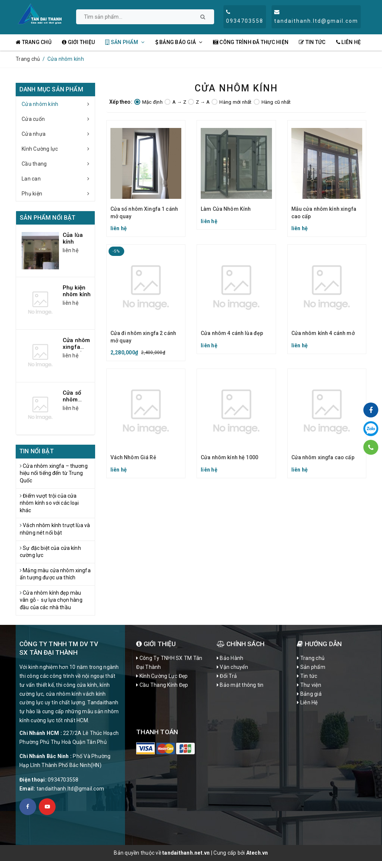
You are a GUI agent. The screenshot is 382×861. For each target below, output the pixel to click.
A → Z (175, 102)
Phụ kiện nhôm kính (77, 291)
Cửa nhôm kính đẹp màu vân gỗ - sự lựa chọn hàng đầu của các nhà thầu (51, 600)
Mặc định (148, 102)
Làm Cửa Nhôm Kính (226, 209)
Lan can (58, 178)
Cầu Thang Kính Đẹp (162, 685)
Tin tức (312, 42)
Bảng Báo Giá (179, 42)
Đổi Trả (227, 676)
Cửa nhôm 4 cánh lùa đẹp (232, 333)
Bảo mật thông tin (240, 685)
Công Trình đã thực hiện (250, 42)
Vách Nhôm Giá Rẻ (133, 457)
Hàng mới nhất (231, 102)
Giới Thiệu (156, 644)
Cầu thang (58, 163)
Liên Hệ (348, 42)
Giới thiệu (78, 42)
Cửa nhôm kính (58, 104)
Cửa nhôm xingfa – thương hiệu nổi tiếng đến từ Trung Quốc (54, 473)
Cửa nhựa (58, 133)
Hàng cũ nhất (272, 102)
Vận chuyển (232, 667)
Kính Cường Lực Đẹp (162, 676)
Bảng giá (309, 694)
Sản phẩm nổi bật (48, 217)
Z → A (199, 102)
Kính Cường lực (58, 148)
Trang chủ (33, 42)
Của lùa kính (73, 238)
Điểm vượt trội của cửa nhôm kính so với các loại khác (50, 503)
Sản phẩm (124, 42)
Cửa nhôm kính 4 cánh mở (323, 333)
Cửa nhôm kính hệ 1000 (229, 457)
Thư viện (309, 685)
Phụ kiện (58, 193)
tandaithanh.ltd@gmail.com (70, 789)
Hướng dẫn (319, 644)
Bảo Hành (230, 658)
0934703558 (63, 780)
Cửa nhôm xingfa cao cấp (322, 457)
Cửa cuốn (58, 119)
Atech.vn (257, 853)
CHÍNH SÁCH (240, 644)
